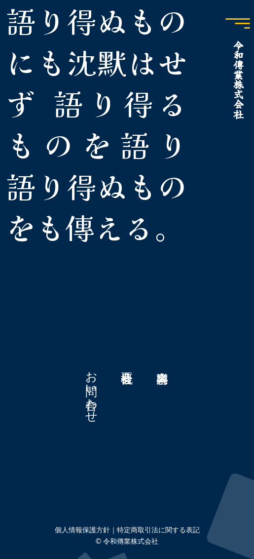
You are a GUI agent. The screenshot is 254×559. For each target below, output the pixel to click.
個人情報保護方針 (82, 529)
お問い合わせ (92, 390)
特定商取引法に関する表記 (158, 529)
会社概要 (127, 390)
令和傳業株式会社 (238, 79)
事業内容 (163, 390)
